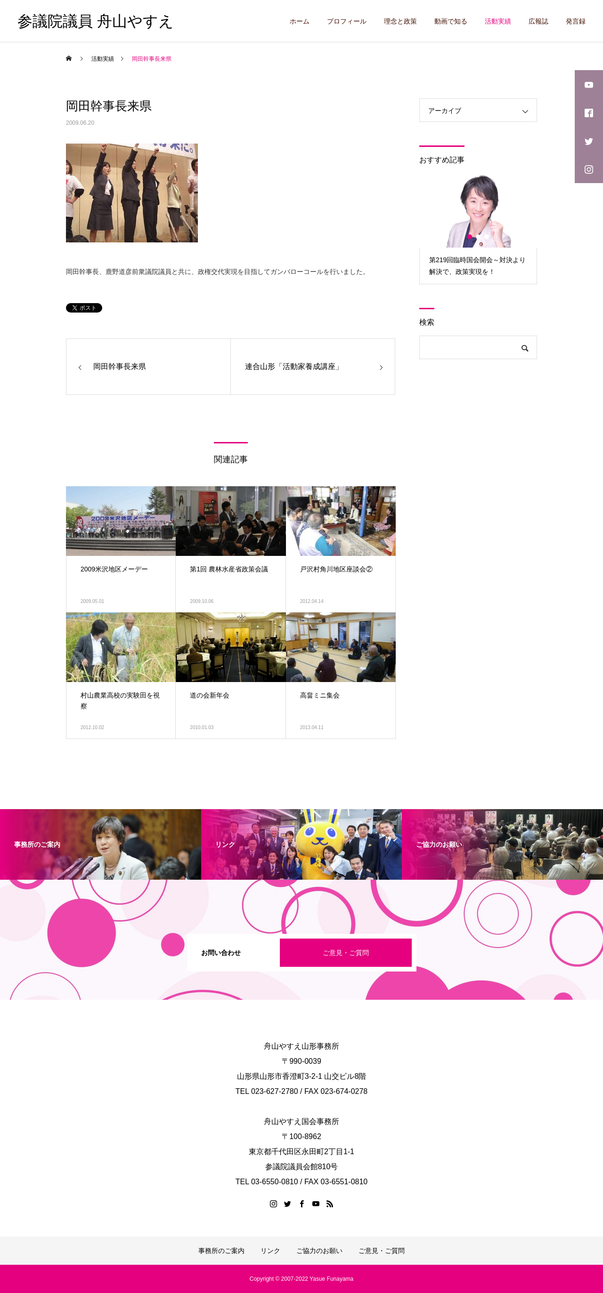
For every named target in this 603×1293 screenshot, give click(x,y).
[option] (478, 228)
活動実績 (498, 21)
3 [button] (487, 236)
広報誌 (538, 21)
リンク (270, 1250)
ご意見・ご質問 (346, 952)
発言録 (576, 21)
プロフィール (347, 21)
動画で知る (450, 21)
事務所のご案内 (221, 1250)
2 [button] (478, 236)
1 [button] (470, 236)
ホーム (300, 21)
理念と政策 (400, 21)
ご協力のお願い (319, 1250)
